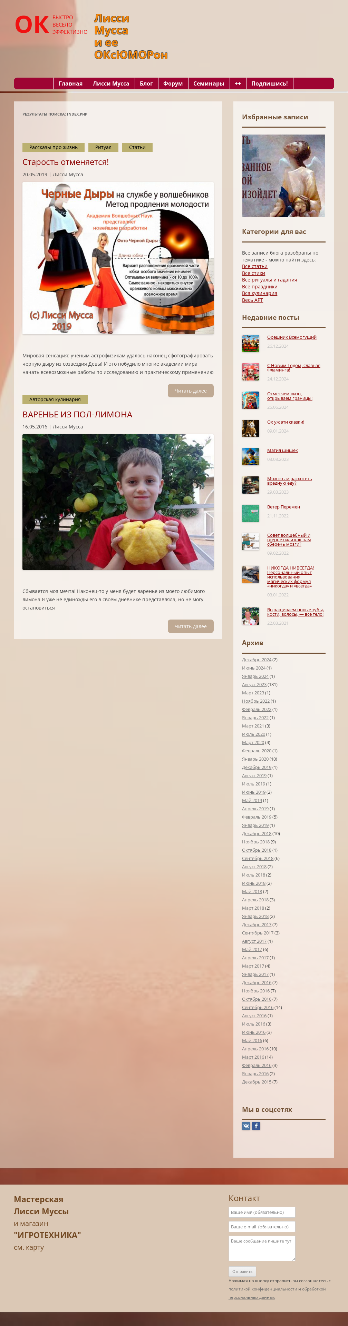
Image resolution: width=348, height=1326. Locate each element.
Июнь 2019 (253, 792)
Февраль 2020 (256, 751)
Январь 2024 (255, 676)
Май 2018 (252, 891)
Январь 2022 (255, 717)
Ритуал (103, 147)
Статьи (137, 147)
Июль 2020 (253, 734)
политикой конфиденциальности (263, 1289)
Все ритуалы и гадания (269, 279)
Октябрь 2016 (256, 999)
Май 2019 (252, 800)
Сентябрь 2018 (257, 858)
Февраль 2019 (256, 817)
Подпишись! (269, 83)
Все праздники (260, 286)
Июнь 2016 (253, 1032)
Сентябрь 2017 (257, 933)
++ (238, 83)
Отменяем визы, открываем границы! (289, 395)
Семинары (208, 83)
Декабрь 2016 (256, 982)
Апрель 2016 (255, 1049)
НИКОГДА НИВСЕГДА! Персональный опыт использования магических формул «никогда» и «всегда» (290, 577)
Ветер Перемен (283, 507)
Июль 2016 (253, 1024)
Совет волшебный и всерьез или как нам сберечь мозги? (289, 539)
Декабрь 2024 (256, 659)
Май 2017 (252, 949)
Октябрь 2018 (256, 850)
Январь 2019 (255, 825)
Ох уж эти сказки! (285, 422)
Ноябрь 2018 (256, 842)
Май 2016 (252, 1040)
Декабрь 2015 (256, 1082)
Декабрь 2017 (256, 924)
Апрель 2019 (255, 808)
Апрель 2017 (255, 957)
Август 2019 (254, 775)
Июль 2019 (253, 784)
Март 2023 (253, 693)
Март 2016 (253, 1057)
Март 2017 (253, 966)
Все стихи (253, 273)
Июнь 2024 (253, 668)
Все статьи (255, 266)
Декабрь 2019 (256, 767)
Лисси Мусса (111, 83)
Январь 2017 (255, 974)
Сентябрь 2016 (257, 1007)
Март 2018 (253, 908)
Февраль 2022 (256, 709)
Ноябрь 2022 (256, 701)
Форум (173, 83)
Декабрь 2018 (256, 833)
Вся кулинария (259, 293)
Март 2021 (253, 726)
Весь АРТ (252, 300)
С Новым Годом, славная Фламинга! (293, 367)
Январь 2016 (255, 1073)
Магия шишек (282, 450)
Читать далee (191, 390)
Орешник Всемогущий (292, 337)
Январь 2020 (255, 759)
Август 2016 (254, 1015)
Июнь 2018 (253, 883)
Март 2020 (253, 742)
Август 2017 (254, 941)
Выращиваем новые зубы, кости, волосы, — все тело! (295, 611)
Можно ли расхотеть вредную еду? (289, 480)
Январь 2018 (255, 916)
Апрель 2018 (255, 900)
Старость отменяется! (65, 161)
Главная (71, 83)
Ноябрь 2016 (256, 991)
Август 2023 (254, 684)
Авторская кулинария (55, 399)
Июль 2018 (253, 875)
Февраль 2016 (256, 1065)
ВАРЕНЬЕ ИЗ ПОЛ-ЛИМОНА (77, 414)
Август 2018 (254, 866)
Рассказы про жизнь (53, 147)
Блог (146, 83)
